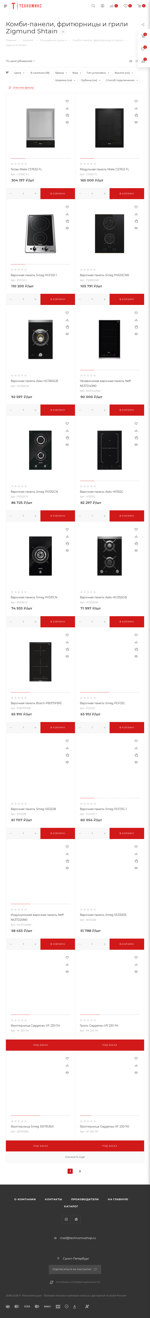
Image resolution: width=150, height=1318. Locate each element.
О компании (25, 1199)
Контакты (53, 1199)
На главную (118, 1199)
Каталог (71, 1206)
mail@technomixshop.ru (78, 1238)
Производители (85, 1199)
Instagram (66, 1219)
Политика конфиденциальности (78, 1282)
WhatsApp (76, 1219)
